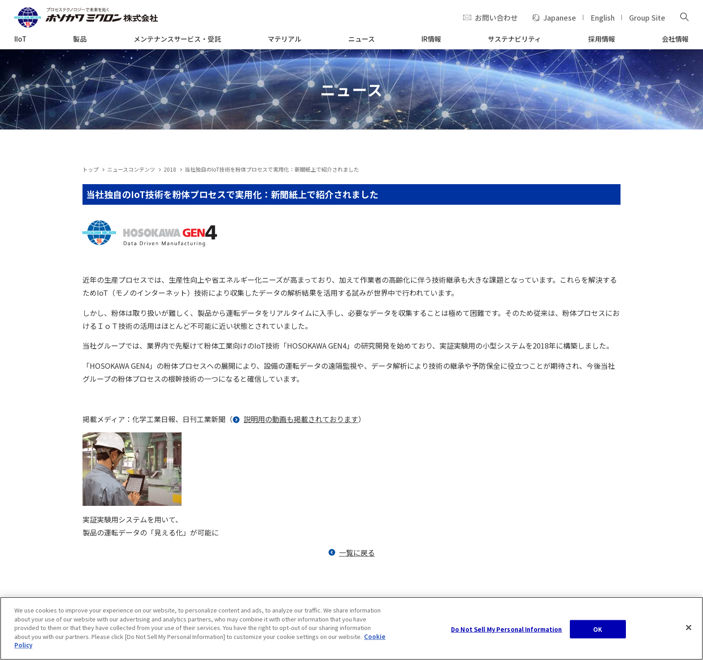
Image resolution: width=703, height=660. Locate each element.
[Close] (689, 630)
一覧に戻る (357, 552)
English (602, 17)
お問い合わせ (496, 17)
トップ (90, 169)
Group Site (647, 17)
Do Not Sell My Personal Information (506, 632)
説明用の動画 (264, 419)
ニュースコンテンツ (131, 169)
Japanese (559, 17)
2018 (170, 169)
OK (597, 632)
